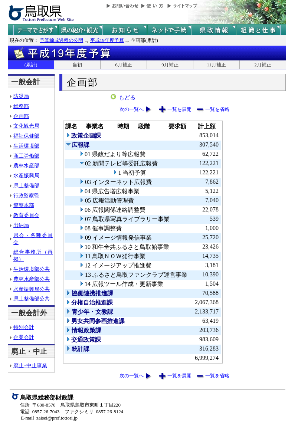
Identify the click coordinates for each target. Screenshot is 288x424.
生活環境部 (26, 146)
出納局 (21, 225)
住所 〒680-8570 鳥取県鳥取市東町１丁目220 (70, 405)
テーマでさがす (35, 30)
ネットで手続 (169, 30)
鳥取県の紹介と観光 (80, 30)
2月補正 (262, 65)
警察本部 (23, 205)
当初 (77, 65)
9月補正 (170, 65)
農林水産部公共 (31, 279)
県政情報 (214, 30)
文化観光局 (26, 126)
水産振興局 (26, 175)
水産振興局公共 (31, 289)
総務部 (21, 106)
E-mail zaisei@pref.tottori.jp (49, 418)
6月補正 (123, 65)
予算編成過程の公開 (61, 40)
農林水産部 (26, 165)
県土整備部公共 (31, 299)
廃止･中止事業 (30, 365)
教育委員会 (26, 215)
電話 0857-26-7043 (39, 411)
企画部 (21, 116)
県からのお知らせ (124, 30)
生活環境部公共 (31, 269)
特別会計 (23, 327)
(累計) (30, 65)
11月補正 (216, 65)
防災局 (21, 96)
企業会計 (23, 337)
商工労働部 (26, 156)
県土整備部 (26, 185)
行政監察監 (26, 195)
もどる (127, 98)
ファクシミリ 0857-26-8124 (94, 411)
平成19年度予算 (107, 40)
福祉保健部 (26, 136)
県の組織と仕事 (258, 30)
